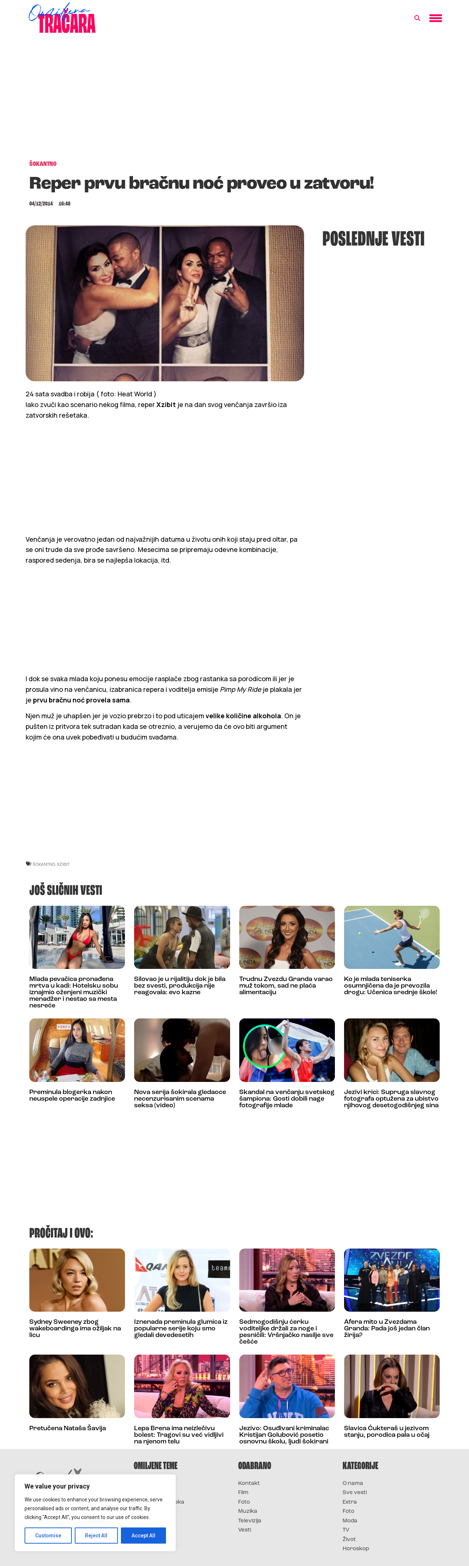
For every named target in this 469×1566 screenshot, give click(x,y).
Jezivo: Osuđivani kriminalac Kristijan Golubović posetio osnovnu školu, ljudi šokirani (284, 1435)
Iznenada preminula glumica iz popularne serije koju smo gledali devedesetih (181, 1329)
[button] (417, 18)
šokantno (44, 864)
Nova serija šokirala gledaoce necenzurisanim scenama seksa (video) (180, 1099)
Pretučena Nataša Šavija (67, 1428)
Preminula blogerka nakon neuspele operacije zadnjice (72, 1095)
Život (349, 1540)
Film (243, 1493)
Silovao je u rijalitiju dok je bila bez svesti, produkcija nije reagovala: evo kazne (179, 986)
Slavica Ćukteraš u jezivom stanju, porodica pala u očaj (386, 1432)
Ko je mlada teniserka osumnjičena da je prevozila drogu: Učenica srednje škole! (390, 986)
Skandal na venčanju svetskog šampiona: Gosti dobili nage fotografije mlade (287, 1099)
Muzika (247, 1511)
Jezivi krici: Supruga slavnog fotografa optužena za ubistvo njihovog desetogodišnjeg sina (391, 1099)
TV (346, 1530)
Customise (48, 1535)
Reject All (96, 1535)
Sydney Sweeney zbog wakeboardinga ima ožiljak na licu (75, 1329)
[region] (95, 1512)
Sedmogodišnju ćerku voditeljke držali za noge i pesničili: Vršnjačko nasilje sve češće (286, 1332)
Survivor (146, 1483)
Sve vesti (355, 1493)
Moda (350, 1521)
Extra (350, 1502)
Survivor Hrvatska (159, 1502)
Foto (244, 1502)
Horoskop (356, 1549)
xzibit (63, 864)
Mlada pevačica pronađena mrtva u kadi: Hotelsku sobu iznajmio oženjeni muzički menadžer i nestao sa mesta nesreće (73, 992)
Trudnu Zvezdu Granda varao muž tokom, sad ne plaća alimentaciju (286, 986)
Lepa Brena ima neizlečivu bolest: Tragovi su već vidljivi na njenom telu (179, 1435)
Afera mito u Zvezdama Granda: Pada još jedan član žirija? (387, 1329)
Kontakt (249, 1483)
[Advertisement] (234, 100)
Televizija (249, 1521)
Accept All (143, 1535)
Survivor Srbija (154, 1511)
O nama (353, 1483)
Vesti (244, 1530)
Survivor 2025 (153, 1493)
